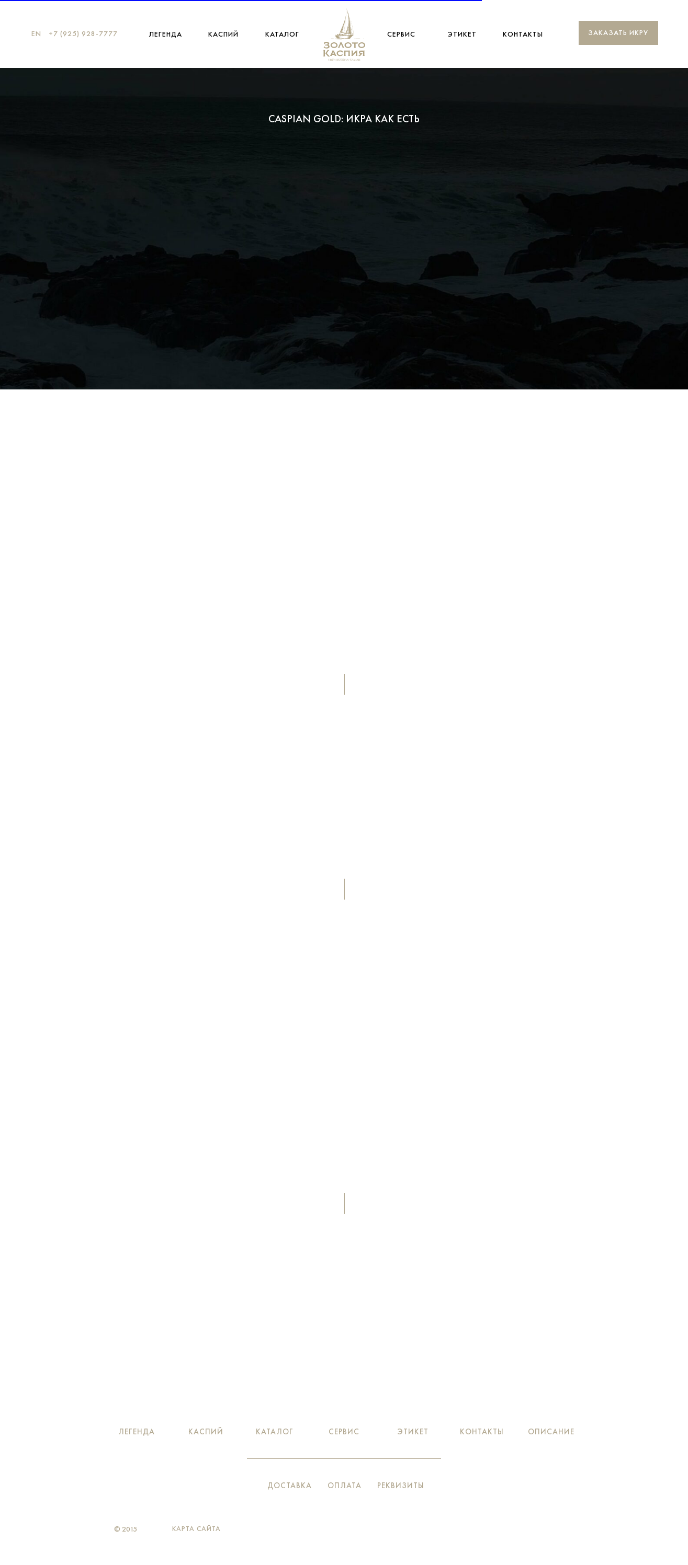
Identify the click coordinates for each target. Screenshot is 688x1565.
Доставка (289, 1485)
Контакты (523, 34)
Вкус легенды (344, 268)
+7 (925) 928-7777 (83, 33)
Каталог (282, 34)
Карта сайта (196, 1528)
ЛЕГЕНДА (165, 34)
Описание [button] (551, 1431)
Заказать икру (618, 32)
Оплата (345, 1485)
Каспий (223, 34)
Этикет (462, 34)
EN (36, 33)
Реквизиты (400, 1485)
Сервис (401, 34)
